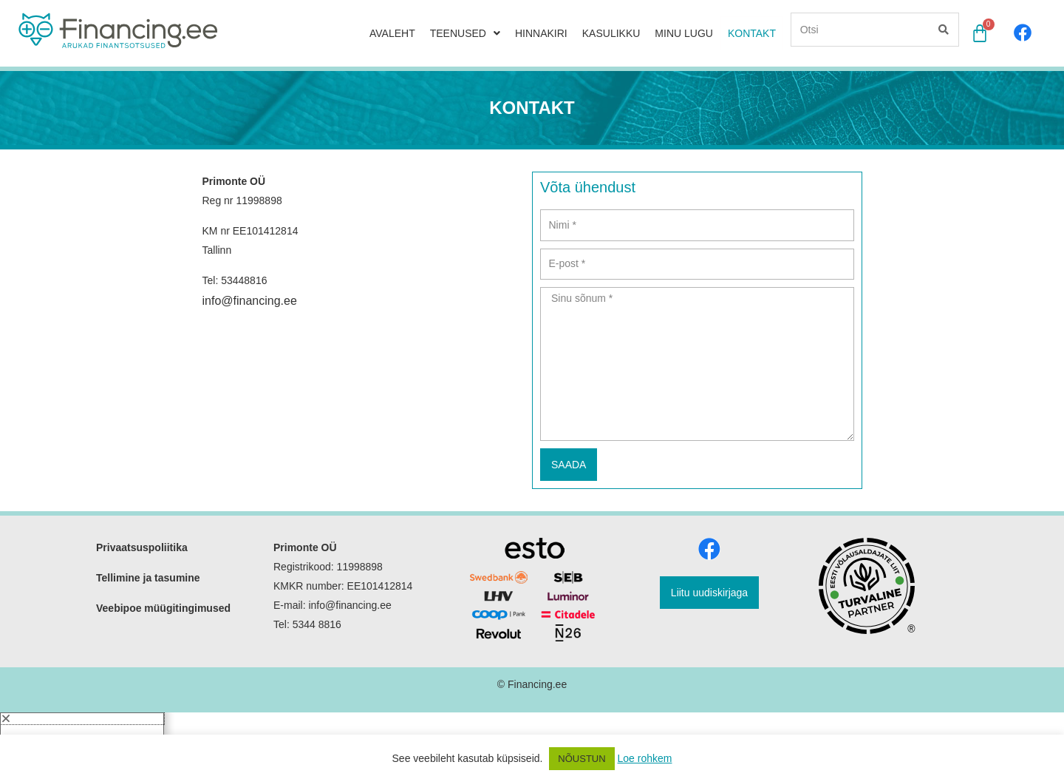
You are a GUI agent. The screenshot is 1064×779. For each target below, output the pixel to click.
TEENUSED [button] (465, 31)
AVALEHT (392, 32)
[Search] (942, 28)
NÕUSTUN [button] (581, 758)
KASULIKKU (611, 32)
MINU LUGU (684, 32)
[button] (82, 693)
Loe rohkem (645, 758)
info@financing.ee (249, 275)
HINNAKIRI (541, 32)
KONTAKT (752, 32)
